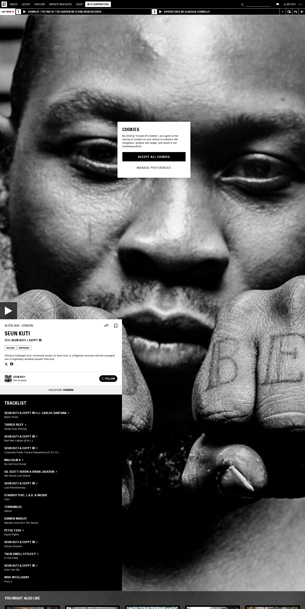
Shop (79, 4)
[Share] (106, 325)
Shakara (68, 389)
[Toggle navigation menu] (300, 4)
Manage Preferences (154, 168)
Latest (26, 4)
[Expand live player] (282, 12)
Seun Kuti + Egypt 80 (26, 340)
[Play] (8, 310)
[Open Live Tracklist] (295, 12)
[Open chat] (277, 4)
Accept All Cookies (154, 157)
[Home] (4, 4)
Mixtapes (60, 4)
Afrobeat (24, 347)
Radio (14, 4)
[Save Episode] (115, 325)
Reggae (10, 347)
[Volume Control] (302, 12)
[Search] (242, 4)
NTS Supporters (98, 4)
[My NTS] (289, 4)
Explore (40, 4)
